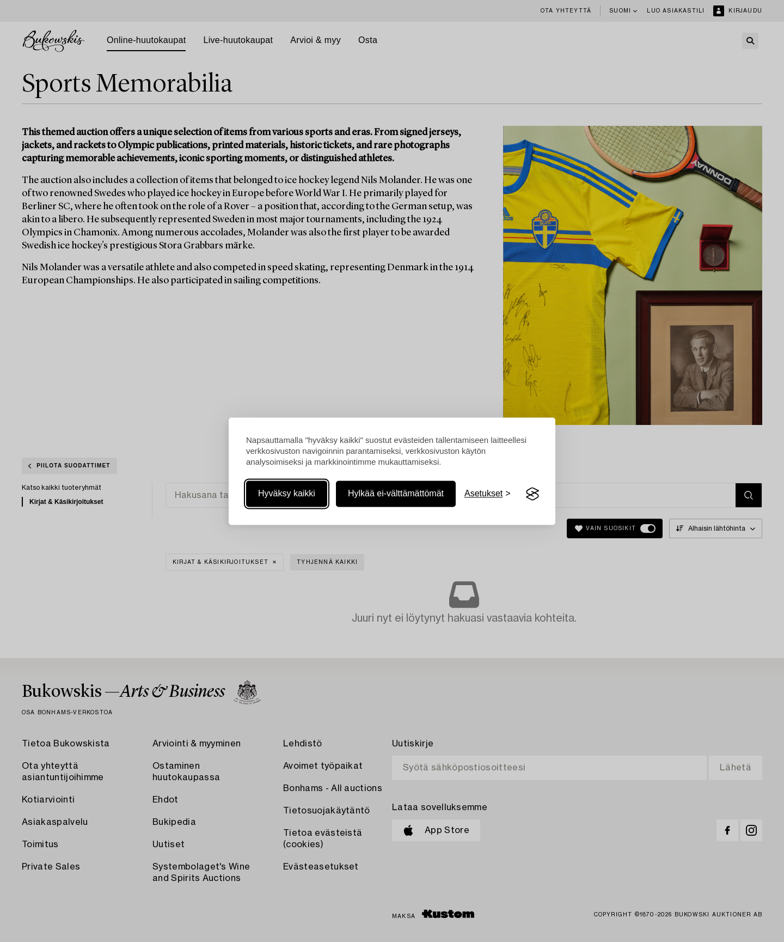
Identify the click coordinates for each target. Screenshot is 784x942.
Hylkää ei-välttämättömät (396, 494)
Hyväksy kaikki (286, 494)
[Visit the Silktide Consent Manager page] (532, 494)
